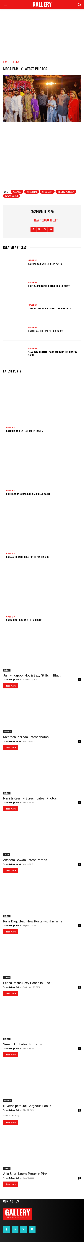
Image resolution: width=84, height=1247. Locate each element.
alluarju (17, 196)
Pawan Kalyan (11, 200)
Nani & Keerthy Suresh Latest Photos (30, 803)
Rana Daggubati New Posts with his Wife (32, 926)
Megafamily (47, 196)
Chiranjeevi (31, 196)
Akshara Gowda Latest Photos (25, 865)
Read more (10, 691)
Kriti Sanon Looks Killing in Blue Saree (49, 290)
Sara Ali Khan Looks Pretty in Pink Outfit (50, 313)
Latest (6, 859)
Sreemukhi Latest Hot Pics (22, 1049)
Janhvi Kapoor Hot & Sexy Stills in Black (32, 680)
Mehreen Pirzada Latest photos (26, 742)
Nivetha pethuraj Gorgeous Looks (27, 1110)
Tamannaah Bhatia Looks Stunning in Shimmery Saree (52, 358)
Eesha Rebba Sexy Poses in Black (27, 987)
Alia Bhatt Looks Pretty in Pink (25, 1178)
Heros (16, 61)
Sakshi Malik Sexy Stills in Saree (45, 335)
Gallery (32, 265)
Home (6, 61)
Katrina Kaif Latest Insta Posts (45, 268)
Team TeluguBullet (12, 746)
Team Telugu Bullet (46, 225)
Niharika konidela (66, 196)
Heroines (7, 736)
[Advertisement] (42, 32)
